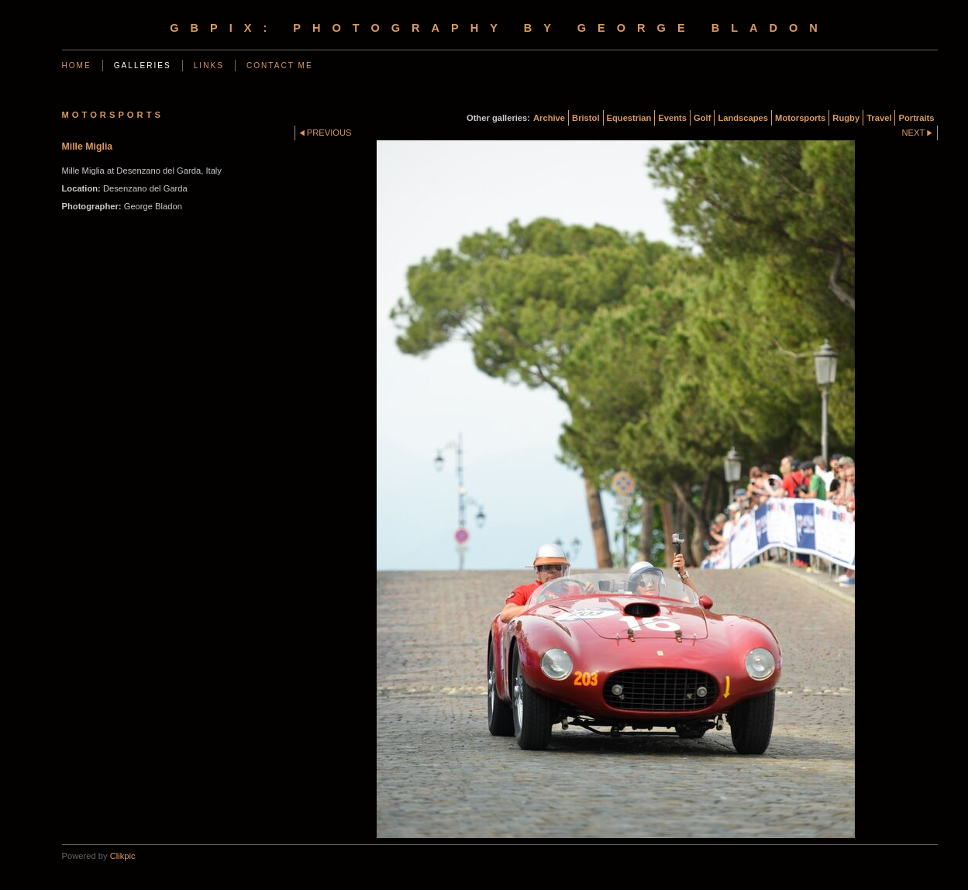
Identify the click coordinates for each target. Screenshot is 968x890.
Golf (702, 117)
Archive (549, 117)
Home (76, 65)
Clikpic (123, 856)
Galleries (142, 65)
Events (672, 117)
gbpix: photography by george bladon (499, 28)
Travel (878, 117)
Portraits (916, 117)
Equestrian (629, 117)
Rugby (845, 117)
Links (209, 65)
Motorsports (800, 117)
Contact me (279, 65)
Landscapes (743, 117)
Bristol (585, 117)
